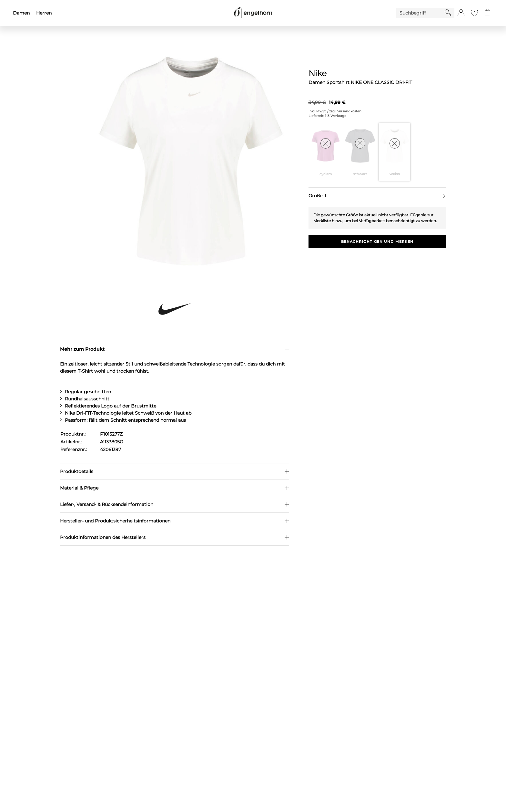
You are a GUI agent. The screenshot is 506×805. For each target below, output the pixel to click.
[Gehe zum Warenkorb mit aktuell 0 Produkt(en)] (487, 12)
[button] (461, 12)
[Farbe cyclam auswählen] (326, 151)
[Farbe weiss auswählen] (394, 151)
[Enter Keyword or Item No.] (420, 12)
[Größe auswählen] (377, 196)
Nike (318, 73)
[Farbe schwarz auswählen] (360, 151)
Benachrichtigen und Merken (377, 241)
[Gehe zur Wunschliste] (474, 12)
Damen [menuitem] (21, 13)
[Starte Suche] (448, 12)
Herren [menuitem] (44, 13)
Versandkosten (349, 111)
